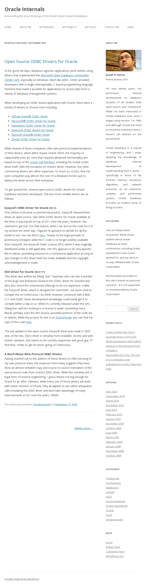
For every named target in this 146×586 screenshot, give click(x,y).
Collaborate (112, 478)
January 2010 (113, 419)
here (42, 235)
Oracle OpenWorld (116, 506)
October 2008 (113, 455)
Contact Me (112, 27)
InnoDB (110, 492)
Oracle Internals (24, 9)
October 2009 (113, 428)
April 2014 (111, 410)
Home (8, 27)
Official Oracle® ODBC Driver (29, 116)
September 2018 (115, 396)
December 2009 (115, 423)
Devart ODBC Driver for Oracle (30, 139)
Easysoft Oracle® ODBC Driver (30, 135)
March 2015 (112, 400)
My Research (47, 27)
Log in (109, 542)
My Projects (70, 27)
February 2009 (114, 442)
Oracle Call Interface (42, 162)
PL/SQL (110, 510)
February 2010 (114, 414)
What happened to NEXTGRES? (123, 341)
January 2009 (113, 446)
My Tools (90, 27)
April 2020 (111, 391)
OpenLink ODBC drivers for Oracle (32, 130)
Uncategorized (41, 404)
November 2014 (115, 405)
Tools (109, 515)
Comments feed (115, 551)
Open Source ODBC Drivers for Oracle (41, 61)
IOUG (109, 496)
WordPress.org (114, 556)
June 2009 (111, 432)
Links (130, 27)
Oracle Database (115, 501)
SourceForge (63, 317)
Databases (112, 487)
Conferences (113, 483)
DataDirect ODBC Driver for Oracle (33, 125)
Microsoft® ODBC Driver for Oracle (33, 121)
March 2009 (112, 437)
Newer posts (84, 428)
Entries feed (113, 547)
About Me (25, 27)
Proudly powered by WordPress (22, 579)
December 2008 (115, 451)
